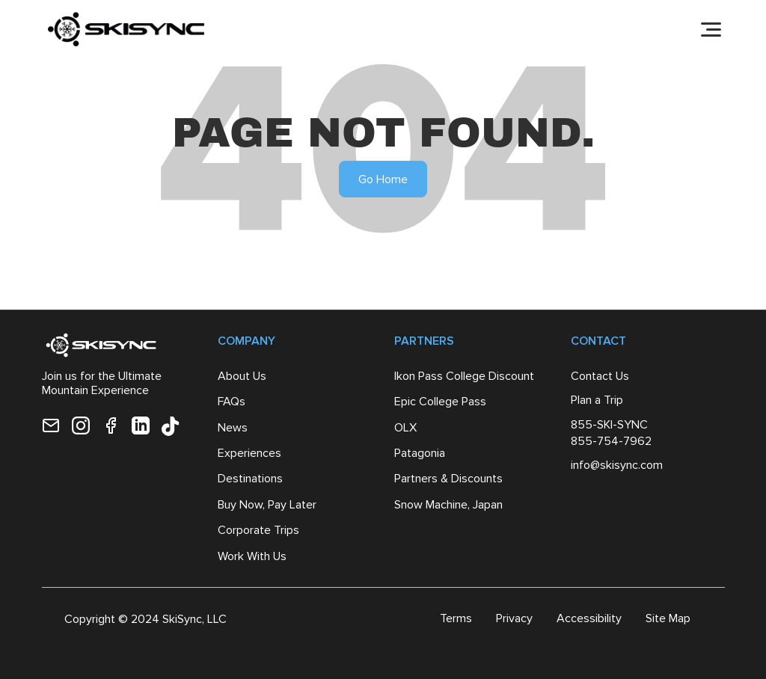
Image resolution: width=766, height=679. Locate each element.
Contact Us (600, 376)
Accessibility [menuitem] (589, 618)
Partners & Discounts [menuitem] (448, 478)
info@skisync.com (617, 465)
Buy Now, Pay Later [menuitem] (267, 504)
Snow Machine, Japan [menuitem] (448, 504)
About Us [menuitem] (242, 376)
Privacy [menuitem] (514, 618)
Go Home (383, 179)
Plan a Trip (597, 400)
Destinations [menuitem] (250, 478)
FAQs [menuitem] (231, 401)
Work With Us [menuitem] (252, 556)
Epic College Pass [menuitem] (440, 401)
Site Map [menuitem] (668, 618)
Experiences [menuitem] (249, 453)
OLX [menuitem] (405, 427)
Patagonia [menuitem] (419, 453)
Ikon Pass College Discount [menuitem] (464, 376)
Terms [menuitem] (456, 618)
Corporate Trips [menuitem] (258, 530)
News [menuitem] (233, 427)
